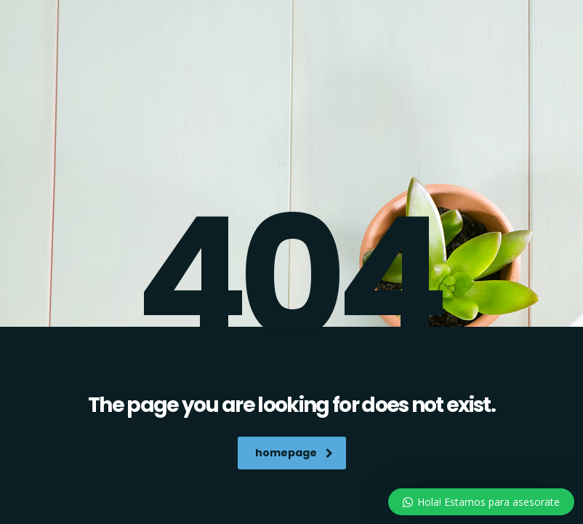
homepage (294, 452)
